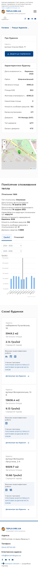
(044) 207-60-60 (8, 547)
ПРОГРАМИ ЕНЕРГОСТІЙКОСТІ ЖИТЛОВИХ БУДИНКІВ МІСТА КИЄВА (17, 367)
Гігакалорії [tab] (19, 237)
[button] (19, 152)
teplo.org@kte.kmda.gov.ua (11, 8)
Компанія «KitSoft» (12, 564)
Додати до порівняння (20, 54)
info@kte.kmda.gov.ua (11, 555)
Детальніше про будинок (17, 376)
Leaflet (33, 168)
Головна (5, 28)
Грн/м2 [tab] (7, 237)
